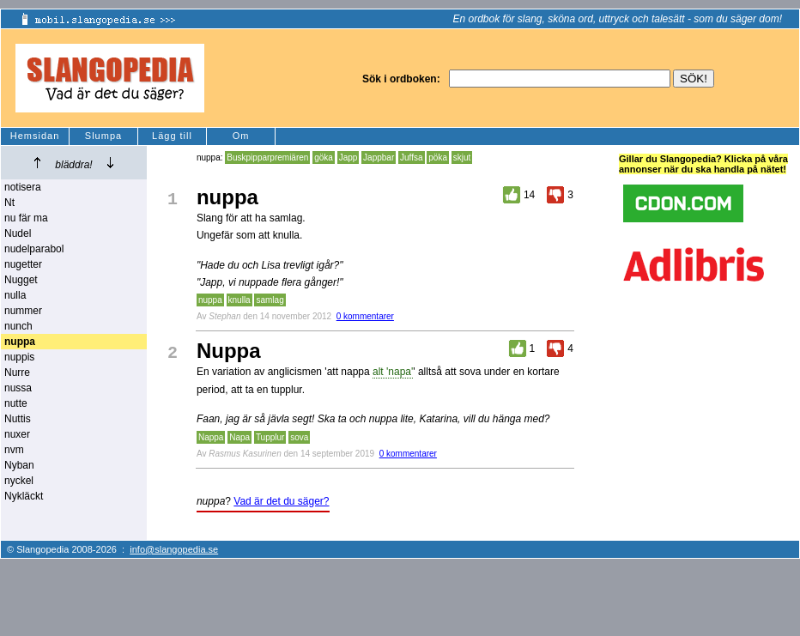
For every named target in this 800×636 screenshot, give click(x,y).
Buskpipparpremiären (267, 157)
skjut (462, 157)
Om (241, 135)
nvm (14, 450)
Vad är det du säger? (281, 501)
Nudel (17, 233)
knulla (239, 300)
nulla (15, 295)
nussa (18, 388)
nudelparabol (34, 249)
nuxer (17, 434)
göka (323, 157)
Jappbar (378, 157)
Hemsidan (35, 135)
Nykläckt (23, 496)
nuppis (19, 357)
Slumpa (103, 135)
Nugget (21, 280)
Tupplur (270, 437)
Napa (239, 437)
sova (299, 437)
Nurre (17, 372)
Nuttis (17, 419)
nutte (15, 403)
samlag (269, 300)
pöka (437, 157)
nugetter (23, 264)
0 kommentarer (365, 316)
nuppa (210, 300)
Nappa (210, 437)
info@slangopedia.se (174, 549)
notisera (22, 187)
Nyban (19, 465)
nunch (18, 326)
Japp (348, 157)
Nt (9, 203)
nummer (23, 311)
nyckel (18, 481)
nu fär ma (26, 218)
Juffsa (411, 157)
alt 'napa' (393, 372)
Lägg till (172, 135)
